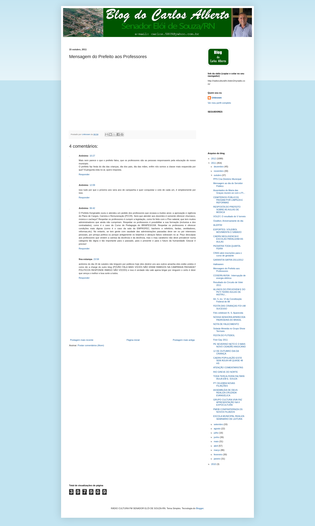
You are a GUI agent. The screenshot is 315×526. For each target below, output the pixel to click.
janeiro (217, 458)
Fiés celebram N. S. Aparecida (228, 313)
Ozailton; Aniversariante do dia (228, 221)
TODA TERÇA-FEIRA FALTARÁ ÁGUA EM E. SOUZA (228, 377)
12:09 (92, 185)
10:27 (92, 156)
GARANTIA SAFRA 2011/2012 (228, 260)
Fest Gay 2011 (220, 340)
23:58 (96, 259)
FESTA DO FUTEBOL (224, 335)
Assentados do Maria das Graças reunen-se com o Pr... (229, 191)
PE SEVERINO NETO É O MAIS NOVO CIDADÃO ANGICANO (229, 345)
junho (217, 437)
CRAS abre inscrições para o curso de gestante (227, 254)
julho (216, 433)
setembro (219, 424)
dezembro (219, 166)
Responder (84, 174)
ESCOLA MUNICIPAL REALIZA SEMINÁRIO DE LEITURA (228, 417)
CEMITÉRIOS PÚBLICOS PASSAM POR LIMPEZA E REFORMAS (228, 200)
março (217, 450)
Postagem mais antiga (184, 340)
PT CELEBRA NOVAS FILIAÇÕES (224, 384)
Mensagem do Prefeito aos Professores (226, 269)
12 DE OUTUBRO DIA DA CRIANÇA (226, 352)
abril (216, 446)
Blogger (200, 508)
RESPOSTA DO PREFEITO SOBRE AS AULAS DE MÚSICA (226, 209)
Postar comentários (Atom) (91, 345)
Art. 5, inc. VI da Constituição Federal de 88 (227, 300)
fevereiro (218, 454)
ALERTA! (217, 225)
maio (216, 441)
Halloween (218, 264)
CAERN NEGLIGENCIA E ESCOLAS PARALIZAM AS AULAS (228, 239)
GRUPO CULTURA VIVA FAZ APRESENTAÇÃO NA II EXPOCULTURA (227, 402)
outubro (218, 175)
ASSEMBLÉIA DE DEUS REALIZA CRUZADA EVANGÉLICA (225, 392)
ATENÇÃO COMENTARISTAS (228, 367)
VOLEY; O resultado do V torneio (229, 216)
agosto (217, 428)
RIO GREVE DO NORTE (225, 372)
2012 (214, 158)
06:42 (92, 208)
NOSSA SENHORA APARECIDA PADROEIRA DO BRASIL (229, 318)
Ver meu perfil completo (219, 103)
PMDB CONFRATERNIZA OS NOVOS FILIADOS (227, 410)
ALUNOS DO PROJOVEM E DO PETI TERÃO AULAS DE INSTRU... (229, 292)
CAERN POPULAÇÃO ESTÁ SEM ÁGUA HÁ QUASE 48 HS (228, 360)
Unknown (217, 97)
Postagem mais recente (81, 340)
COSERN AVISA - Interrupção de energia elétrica (229, 276)
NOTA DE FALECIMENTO (226, 324)
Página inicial (133, 340)
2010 (214, 464)
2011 (214, 163)
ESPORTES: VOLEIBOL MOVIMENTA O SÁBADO (227, 230)
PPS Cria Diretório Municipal (227, 179)
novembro (219, 171)
